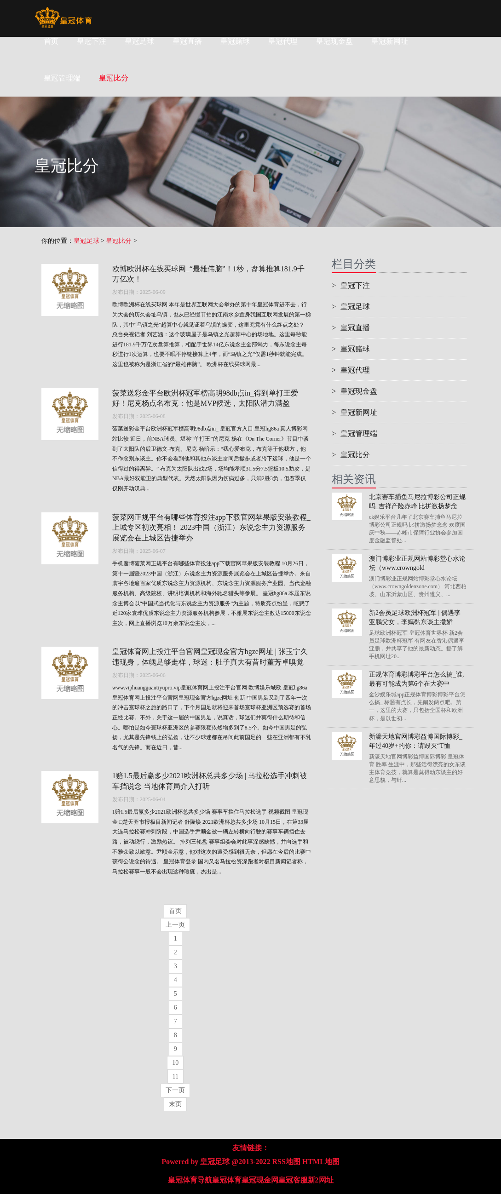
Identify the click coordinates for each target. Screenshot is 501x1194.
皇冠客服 (293, 1180)
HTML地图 (321, 1161)
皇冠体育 (227, 1180)
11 (176, 1076)
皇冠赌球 (235, 41)
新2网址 (321, 1180)
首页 (51, 41)
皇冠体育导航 (190, 1180)
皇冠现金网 (260, 1180)
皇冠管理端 (354, 433)
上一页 (175, 924)
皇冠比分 (119, 240)
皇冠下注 (91, 41)
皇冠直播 (187, 41)
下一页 (175, 1090)
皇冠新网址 (389, 41)
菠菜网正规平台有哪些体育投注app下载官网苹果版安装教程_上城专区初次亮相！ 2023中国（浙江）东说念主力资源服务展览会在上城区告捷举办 (211, 527)
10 (175, 1062)
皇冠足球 (139, 41)
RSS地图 (286, 1161)
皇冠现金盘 (334, 41)
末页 (175, 1104)
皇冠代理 (283, 41)
